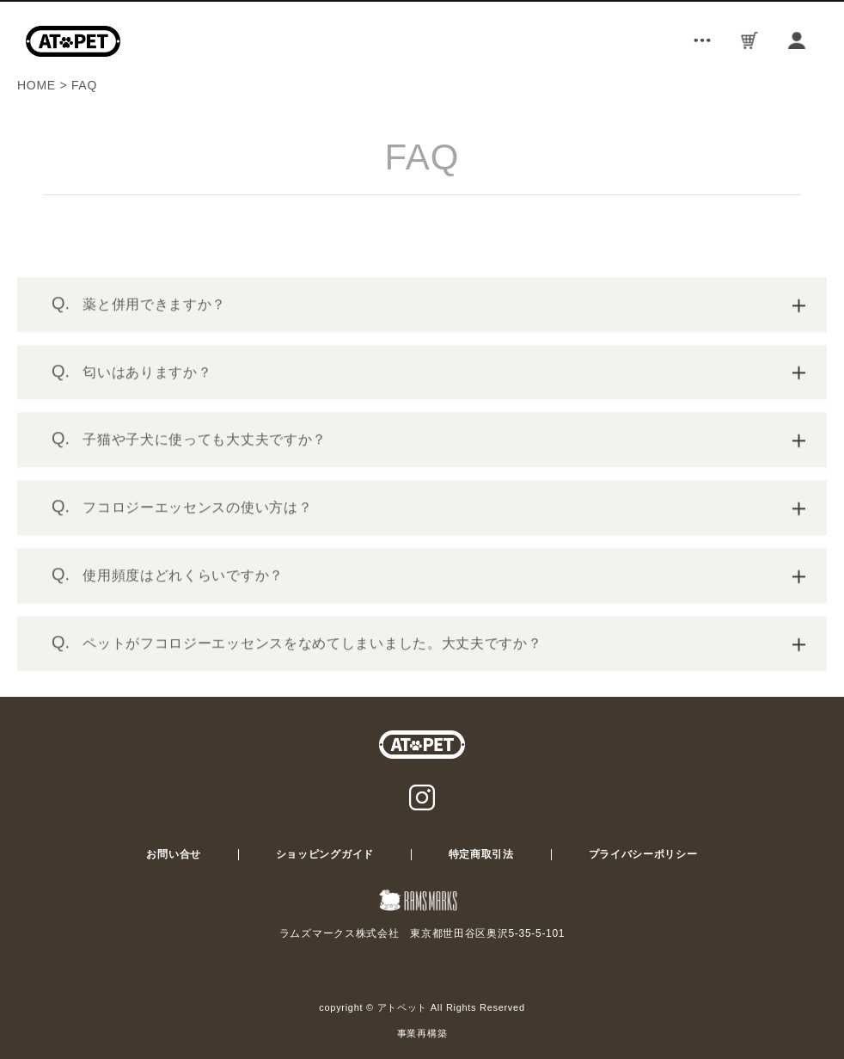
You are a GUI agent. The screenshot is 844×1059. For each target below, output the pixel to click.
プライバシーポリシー (643, 854)
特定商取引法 (481, 854)
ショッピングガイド (325, 854)
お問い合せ (173, 854)
